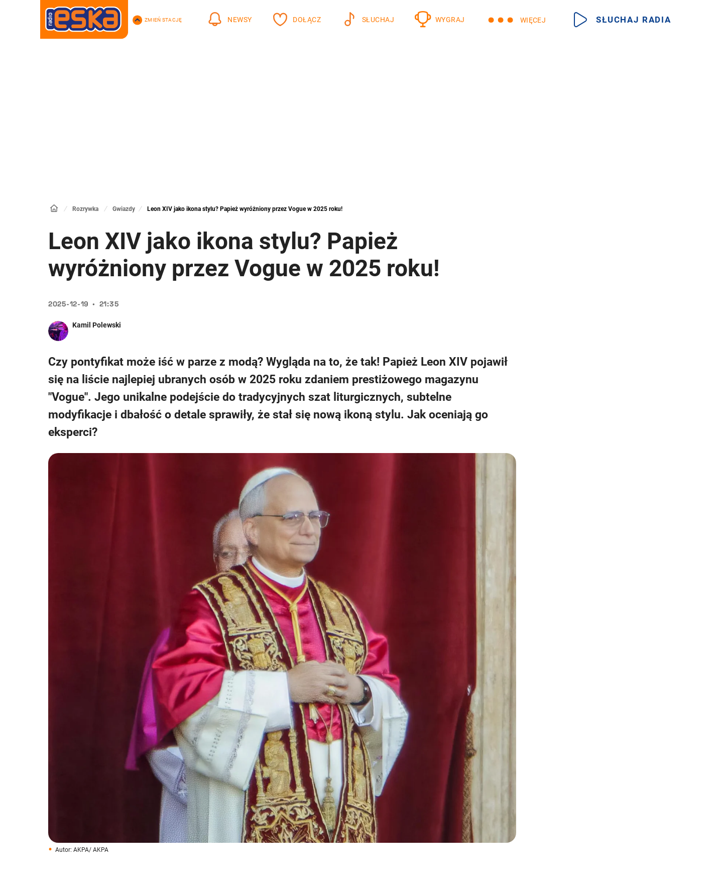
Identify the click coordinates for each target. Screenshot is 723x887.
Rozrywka (85, 208)
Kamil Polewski (96, 325)
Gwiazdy (123, 208)
